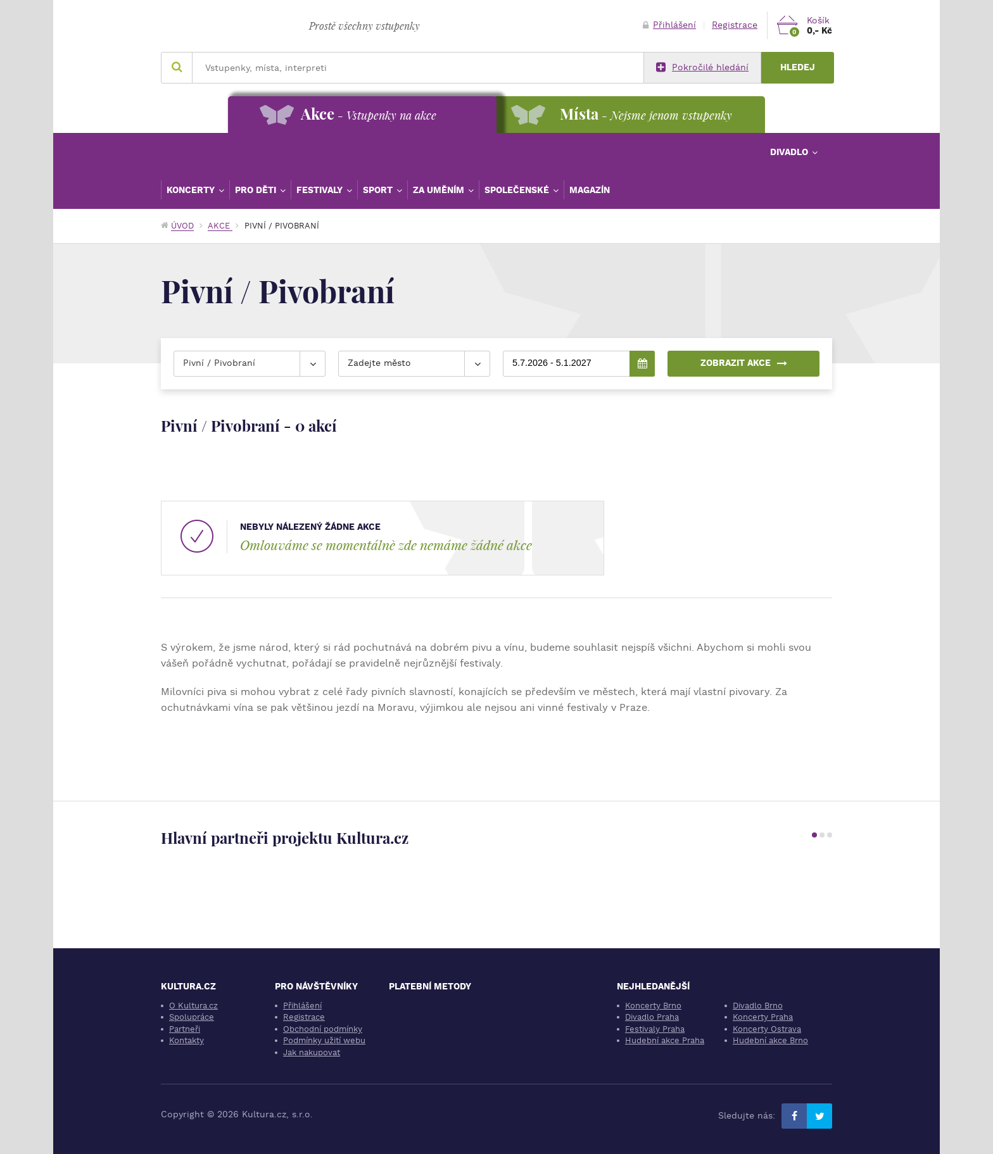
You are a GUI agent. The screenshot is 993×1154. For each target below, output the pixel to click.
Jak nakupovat (311, 1052)
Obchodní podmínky (322, 1029)
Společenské (518, 190)
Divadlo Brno (758, 1005)
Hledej (797, 67)
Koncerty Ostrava (767, 1029)
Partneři (184, 1029)
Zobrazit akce (743, 363)
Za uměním (440, 190)
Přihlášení (669, 25)
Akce (220, 225)
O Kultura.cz (193, 1005)
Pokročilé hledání (702, 67)
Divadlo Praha (652, 1017)
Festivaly (320, 190)
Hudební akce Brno (770, 1040)
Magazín (589, 190)
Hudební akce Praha (664, 1040)
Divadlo (790, 152)
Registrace (734, 25)
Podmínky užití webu (324, 1040)
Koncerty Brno (653, 1005)
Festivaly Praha (655, 1029)
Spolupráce (191, 1017)
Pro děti (257, 190)
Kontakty (186, 1040)
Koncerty (192, 190)
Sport (379, 190)
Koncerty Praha (763, 1017)
